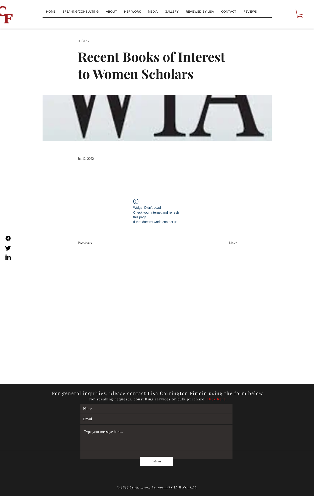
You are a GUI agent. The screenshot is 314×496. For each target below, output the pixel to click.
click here (216, 399)
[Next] (225, 243)
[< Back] (93, 41)
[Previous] (93, 243)
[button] (300, 14)
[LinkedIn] (8, 257)
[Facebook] (8, 238)
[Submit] (156, 461)
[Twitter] (8, 248)
